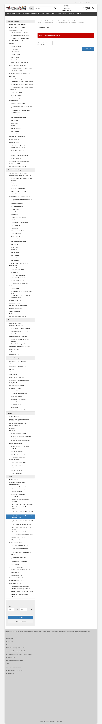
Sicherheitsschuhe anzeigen (18, 463)
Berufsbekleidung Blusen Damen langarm (22, 82)
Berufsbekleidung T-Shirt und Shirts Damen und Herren (20, 111)
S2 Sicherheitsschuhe (17, 468)
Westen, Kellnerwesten (17, 236)
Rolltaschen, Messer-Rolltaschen (18, 337)
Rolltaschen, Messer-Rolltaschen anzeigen (19, 340)
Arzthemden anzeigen (16, 93)
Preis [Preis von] (9, 606)
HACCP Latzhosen (16, 129)
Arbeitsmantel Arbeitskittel (16, 378)
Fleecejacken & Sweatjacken (17, 137)
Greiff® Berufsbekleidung (16, 567)
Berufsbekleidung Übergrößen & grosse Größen (19, 654)
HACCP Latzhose (15, 250)
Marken (79, 14)
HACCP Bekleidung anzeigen (18, 118)
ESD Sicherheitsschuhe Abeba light (21, 525)
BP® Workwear (15, 564)
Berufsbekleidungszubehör (16, 386)
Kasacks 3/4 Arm (15, 55)
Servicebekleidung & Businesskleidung (19, 197)
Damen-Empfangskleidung (18, 148)
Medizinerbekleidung (13, 14)
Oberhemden (14, 228)
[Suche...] (31, 8)
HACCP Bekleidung (14, 115)
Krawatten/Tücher (15, 153)
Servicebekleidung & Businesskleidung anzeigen (21, 200)
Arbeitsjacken (13, 375)
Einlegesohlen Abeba (16, 540)
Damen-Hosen (15, 209)
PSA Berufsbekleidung (15, 388)
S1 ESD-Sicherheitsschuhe (18, 449)
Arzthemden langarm (16, 98)
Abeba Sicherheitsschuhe (18, 537)
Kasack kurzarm (15, 52)
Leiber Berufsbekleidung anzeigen (20, 586)
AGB (7, 664)
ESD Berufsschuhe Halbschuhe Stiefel (21, 441)
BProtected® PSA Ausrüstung (19, 562)
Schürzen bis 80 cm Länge (18, 278)
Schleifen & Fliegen (16, 159)
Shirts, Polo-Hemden (14, 383)
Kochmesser (45, 14)
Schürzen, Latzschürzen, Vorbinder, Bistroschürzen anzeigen (20, 269)
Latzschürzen (14, 272)
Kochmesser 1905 (14, 349)
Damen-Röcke (14, 212)
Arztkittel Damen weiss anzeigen (19, 33)
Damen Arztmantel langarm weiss (20, 36)
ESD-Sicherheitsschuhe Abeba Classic (22, 535)
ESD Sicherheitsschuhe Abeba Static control (22, 528)
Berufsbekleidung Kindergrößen (17, 167)
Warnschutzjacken (16, 405)
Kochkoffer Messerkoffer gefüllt (19, 331)
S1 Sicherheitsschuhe (17, 465)
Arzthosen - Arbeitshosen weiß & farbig (19, 74)
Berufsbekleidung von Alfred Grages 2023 (51, 721)
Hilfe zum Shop (10, 658)
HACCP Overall (15, 255)
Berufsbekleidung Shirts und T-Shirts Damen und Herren (20, 297)
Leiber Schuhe (14, 597)
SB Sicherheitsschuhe (17, 473)
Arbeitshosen (12, 364)
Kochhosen (14, 186)
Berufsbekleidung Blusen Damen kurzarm (22, 87)
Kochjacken (14, 183)
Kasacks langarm (15, 57)
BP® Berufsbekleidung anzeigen (19, 546)
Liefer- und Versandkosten (13, 667)
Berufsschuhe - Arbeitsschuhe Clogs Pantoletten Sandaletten (19, 420)
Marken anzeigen (14, 480)
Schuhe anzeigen (14, 417)
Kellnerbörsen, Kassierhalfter (18, 217)
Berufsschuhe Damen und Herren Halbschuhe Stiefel (18, 425)
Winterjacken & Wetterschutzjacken (19, 161)
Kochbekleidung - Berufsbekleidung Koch (20, 176)
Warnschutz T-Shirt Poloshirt (18, 399)
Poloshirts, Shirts (13, 101)
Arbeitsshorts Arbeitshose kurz (17, 367)
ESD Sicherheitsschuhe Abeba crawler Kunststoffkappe (22, 517)
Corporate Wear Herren (17, 207)
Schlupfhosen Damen (16, 71)
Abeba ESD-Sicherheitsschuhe (19, 497)
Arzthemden (12, 90)
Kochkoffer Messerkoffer (16, 326)
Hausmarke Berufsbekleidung (17, 578)
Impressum (9, 641)
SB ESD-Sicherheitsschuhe (18, 457)
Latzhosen (12, 369)
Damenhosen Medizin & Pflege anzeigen (21, 68)
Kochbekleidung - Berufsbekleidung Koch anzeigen (22, 179)
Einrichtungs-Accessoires (16, 314)
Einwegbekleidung (14, 140)
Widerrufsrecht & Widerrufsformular (16, 651)
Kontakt (8, 645)
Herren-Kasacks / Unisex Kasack (19, 63)
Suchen (88, 49)
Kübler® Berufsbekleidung (16, 581)
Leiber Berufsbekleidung (15, 583)
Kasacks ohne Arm (16, 60)
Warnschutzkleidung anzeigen (19, 394)
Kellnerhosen (14, 220)
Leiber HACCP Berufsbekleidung (19, 594)
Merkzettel (89, 3)
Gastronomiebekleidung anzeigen (18, 173)
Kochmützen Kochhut (16, 194)
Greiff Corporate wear (16, 575)
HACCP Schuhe (15, 261)
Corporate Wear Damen (17, 204)
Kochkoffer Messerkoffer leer (19, 334)
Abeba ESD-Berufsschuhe (18, 494)
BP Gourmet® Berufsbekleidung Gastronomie (19, 549)
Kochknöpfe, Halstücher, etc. (18, 188)
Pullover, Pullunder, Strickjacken (19, 156)
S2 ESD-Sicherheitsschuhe (18, 452)
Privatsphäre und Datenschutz (14, 670)
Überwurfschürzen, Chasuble (17, 300)
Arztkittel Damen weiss (15, 30)
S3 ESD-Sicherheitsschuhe (18, 454)
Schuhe (71, 14)
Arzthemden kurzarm (16, 95)
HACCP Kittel (14, 121)
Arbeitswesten (13, 372)
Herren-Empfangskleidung (18, 150)
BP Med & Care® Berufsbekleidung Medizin (20, 558)
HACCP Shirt (14, 258)
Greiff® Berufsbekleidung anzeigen (20, 570)
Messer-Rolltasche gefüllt (18, 344)
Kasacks (11, 44)
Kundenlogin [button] (79, 3)
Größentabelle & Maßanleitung (14, 661)
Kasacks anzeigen (16, 46)
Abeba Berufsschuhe (16, 492)
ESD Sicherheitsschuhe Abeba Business (20, 508)
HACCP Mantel (15, 253)
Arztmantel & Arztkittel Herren (17, 27)
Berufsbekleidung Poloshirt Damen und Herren (21, 107)
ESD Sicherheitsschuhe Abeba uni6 (21, 532)
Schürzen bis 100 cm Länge (18, 275)
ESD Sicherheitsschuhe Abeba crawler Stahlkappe (22, 521)
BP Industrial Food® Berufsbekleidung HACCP (21, 554)
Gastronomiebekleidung (31, 14)
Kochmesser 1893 (14, 355)
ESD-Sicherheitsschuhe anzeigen (20, 446)
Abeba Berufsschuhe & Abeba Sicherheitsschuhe (17, 483)
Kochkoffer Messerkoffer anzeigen (20, 329)
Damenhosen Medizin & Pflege (17, 65)
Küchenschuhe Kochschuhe (18, 191)
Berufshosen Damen (14, 303)
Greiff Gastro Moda (16, 573)
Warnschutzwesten (16, 407)
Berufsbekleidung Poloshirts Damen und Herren (21, 292)
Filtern (20, 617)
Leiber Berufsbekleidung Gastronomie (21, 589)
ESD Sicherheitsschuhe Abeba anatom (22, 504)
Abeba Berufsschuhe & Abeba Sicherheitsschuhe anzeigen (19, 488)
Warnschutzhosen (16, 402)
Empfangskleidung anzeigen (18, 145)
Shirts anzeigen (15, 289)
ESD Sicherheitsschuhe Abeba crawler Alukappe (22, 512)
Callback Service (10, 674)
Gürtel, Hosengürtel (14, 164)
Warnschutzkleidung (14, 391)
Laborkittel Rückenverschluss (17, 41)
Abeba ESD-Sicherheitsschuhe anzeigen (20, 501)
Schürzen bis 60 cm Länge (18, 281)
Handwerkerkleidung (59, 14)
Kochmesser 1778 (14, 352)
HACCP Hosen (14, 126)
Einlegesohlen (13, 428)
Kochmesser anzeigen (15, 323)
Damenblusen (13, 76)
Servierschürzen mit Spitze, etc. (19, 283)
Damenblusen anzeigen (17, 79)
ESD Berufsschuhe (14, 431)
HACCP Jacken (15, 123)
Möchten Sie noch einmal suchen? (42, 44)
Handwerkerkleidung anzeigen (17, 361)
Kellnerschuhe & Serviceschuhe (19, 223)
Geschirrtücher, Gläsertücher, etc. (18, 306)
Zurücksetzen (20, 622)
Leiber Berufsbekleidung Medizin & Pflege (22, 592)
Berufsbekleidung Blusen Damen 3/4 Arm (22, 84)
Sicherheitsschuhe (14, 460)
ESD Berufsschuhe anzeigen (18, 434)
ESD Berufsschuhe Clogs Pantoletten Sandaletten (21, 437)
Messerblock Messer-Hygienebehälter (19, 347)
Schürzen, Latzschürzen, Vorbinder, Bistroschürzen (18, 264)
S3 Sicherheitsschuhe (17, 471)
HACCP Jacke (14, 247)
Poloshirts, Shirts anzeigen (18, 103)
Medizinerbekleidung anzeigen (17, 25)
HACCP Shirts (14, 134)
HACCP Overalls (15, 131)
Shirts (10, 286)
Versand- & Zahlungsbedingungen (15, 648)
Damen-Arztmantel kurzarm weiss (20, 38)
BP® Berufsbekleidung (15, 543)
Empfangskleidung (14, 142)
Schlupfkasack (15, 49)
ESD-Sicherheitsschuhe (15, 444)
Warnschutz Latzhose (16, 397)
